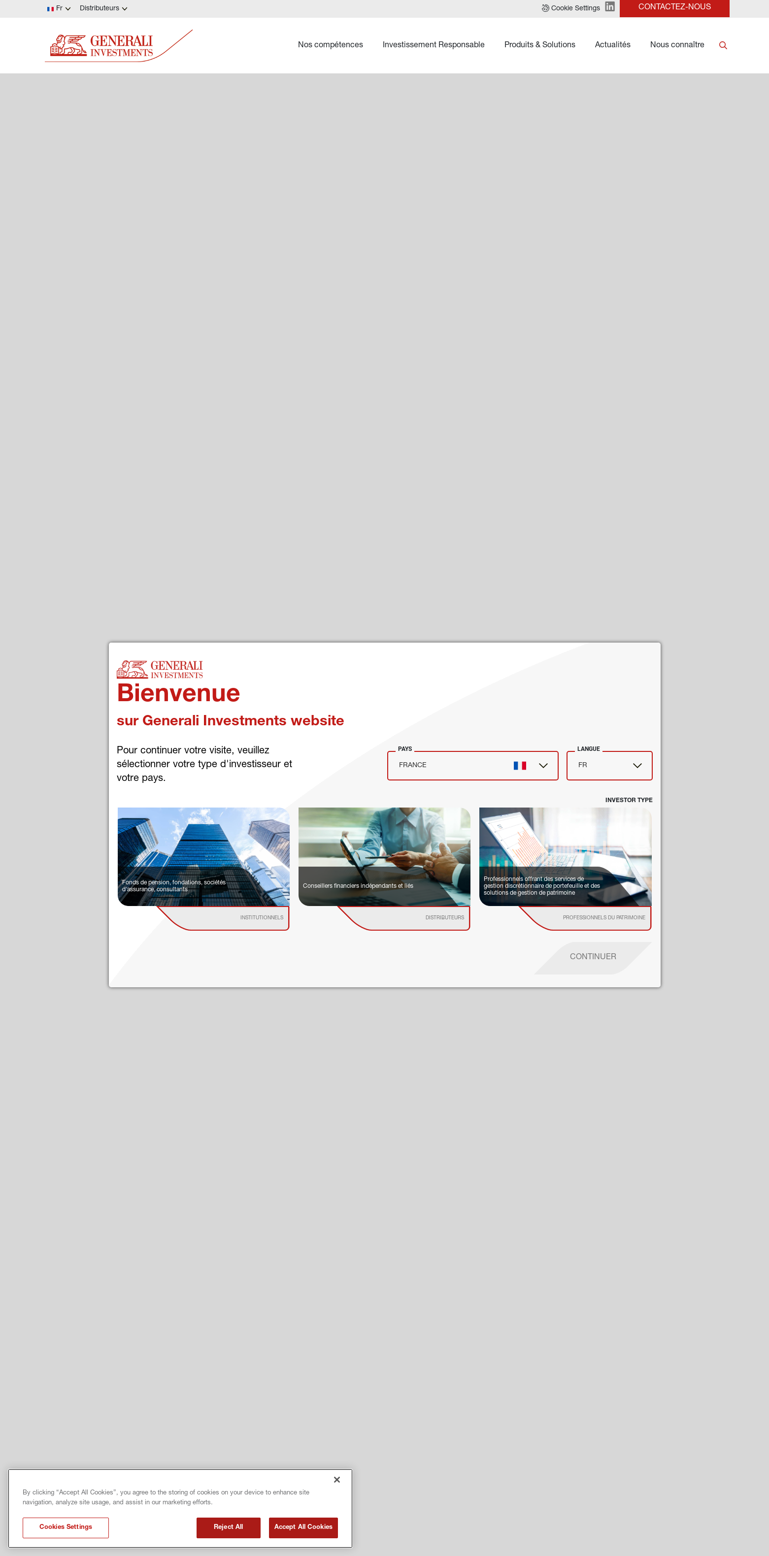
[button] (571, 9)
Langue (588, 749)
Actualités (613, 46)
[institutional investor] (237, 918)
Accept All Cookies (303, 1527)
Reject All (228, 1527)
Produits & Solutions (539, 46)
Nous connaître (677, 46)
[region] (180, 1508)
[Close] (337, 1480)
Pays (405, 749)
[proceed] (593, 958)
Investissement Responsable (434, 46)
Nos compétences (330, 46)
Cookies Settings (65, 1527)
